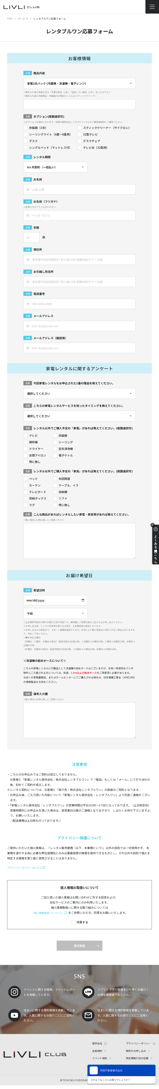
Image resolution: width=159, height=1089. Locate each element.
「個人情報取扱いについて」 (47, 913)
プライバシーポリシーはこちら (27, 867)
